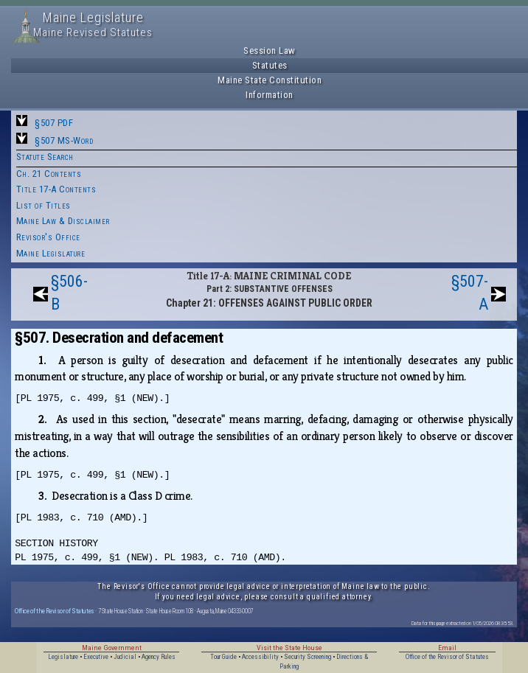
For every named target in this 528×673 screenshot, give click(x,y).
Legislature (63, 656)
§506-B (69, 292)
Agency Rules (159, 656)
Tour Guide (223, 656)
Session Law (269, 50)
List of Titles (43, 205)
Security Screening (307, 656)
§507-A (469, 292)
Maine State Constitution (270, 80)
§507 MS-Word (64, 140)
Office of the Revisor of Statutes (54, 611)
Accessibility (260, 656)
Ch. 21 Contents (49, 173)
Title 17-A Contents (56, 189)
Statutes (270, 65)
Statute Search (45, 156)
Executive (95, 656)
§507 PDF (54, 122)
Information (269, 94)
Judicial (125, 656)
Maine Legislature (51, 253)
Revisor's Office (48, 237)
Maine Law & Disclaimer (63, 220)
